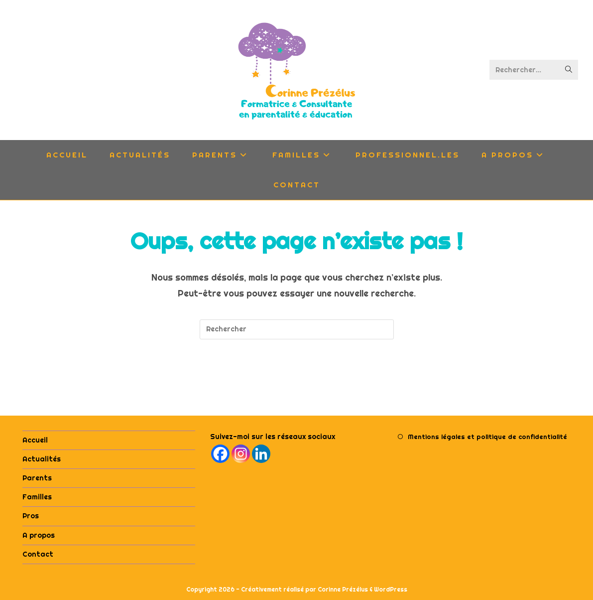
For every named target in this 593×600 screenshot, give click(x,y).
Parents (37, 477)
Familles (37, 496)
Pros (30, 515)
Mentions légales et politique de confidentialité (487, 437)
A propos (38, 535)
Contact (37, 554)
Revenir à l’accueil (296, 380)
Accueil (35, 440)
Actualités (41, 458)
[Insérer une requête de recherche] (297, 329)
